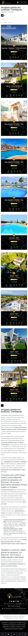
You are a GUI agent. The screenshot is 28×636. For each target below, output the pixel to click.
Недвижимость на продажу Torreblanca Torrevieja (14, 626)
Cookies (16, 618)
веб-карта (21, 618)
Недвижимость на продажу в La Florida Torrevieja (14, 624)
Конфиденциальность (9, 618)
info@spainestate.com (6, 577)
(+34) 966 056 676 (19, 603)
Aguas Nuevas (10, 521)
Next (25, 35)
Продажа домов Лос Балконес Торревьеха (14, 628)
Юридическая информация (18, 616)
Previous (2, 35)
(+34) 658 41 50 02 (10, 603)
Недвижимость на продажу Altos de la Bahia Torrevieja (14, 622)
